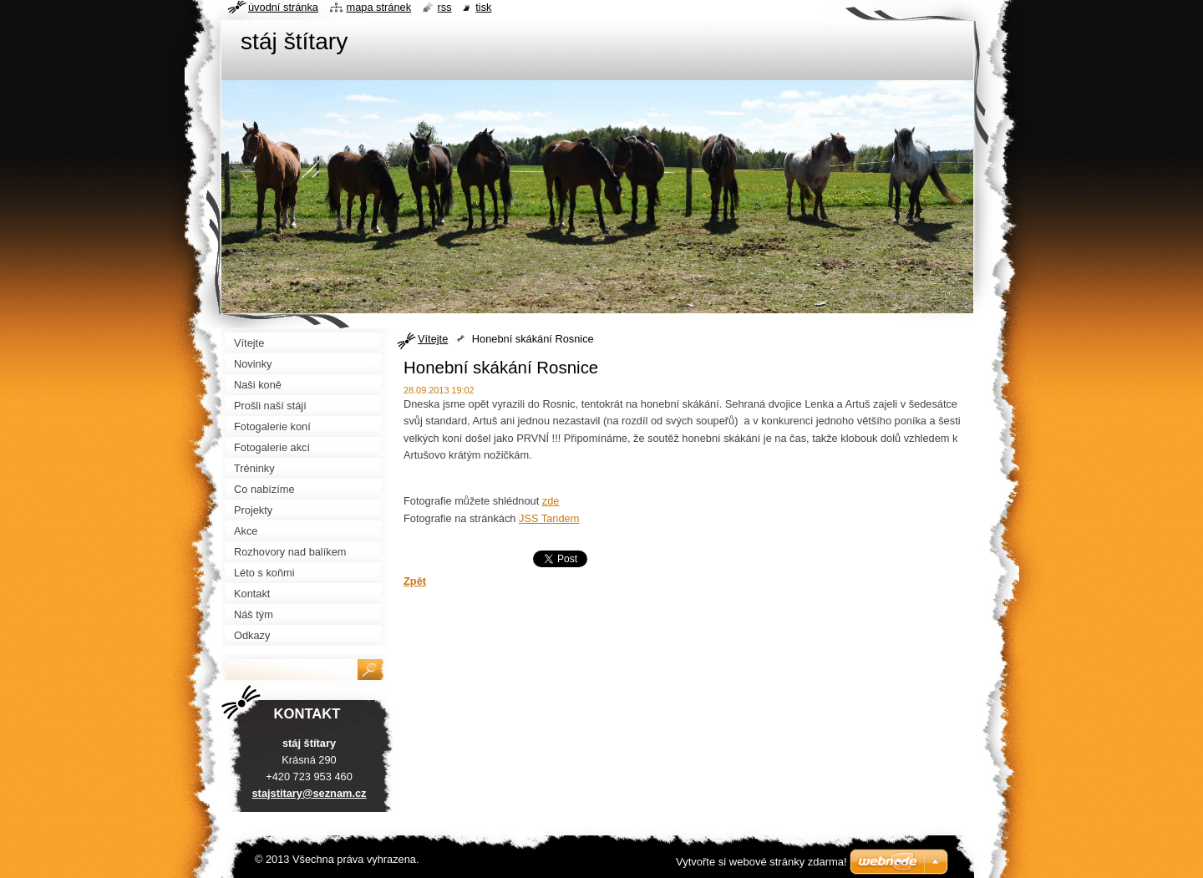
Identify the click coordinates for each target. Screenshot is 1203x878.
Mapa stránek (379, 7)
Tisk (483, 7)
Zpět (415, 581)
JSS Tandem (549, 518)
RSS (445, 7)
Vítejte (433, 338)
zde (551, 501)
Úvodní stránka (283, 7)
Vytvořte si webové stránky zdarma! (761, 861)
